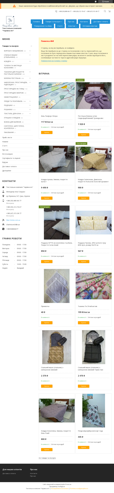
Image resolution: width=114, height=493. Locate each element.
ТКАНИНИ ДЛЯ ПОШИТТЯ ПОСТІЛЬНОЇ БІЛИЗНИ (14, 73)
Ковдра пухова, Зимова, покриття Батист (54, 180)
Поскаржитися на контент (59, 488)
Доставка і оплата (100, 21)
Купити (46, 132)
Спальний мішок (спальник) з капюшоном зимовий (52, 368)
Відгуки (5, 162)
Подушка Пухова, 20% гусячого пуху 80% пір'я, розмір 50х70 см (92, 244)
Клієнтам (71, 26)
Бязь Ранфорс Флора (49, 116)
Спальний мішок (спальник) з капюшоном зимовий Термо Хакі (90, 368)
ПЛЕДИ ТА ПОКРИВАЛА (13, 101)
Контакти (84, 21)
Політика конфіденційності (79, 488)
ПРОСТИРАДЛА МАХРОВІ (14, 93)
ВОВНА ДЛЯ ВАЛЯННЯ (12, 122)
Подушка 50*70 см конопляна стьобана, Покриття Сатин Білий (56, 244)
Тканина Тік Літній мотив (87, 306)
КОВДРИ (7, 61)
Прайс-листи (7, 137)
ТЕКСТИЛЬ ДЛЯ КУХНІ (12, 113)
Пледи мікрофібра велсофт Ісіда (90, 431)
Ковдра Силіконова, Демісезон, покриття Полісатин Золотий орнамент (93, 180)
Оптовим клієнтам (90, 26)
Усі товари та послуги (47, 458)
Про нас (71, 21)
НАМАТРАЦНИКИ (11, 97)
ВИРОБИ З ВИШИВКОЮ (13, 51)
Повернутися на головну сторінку (54, 61)
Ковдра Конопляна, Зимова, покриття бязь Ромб (56, 432)
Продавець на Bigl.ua (57, 486)
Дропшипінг (6, 171)
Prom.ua (68, 484)
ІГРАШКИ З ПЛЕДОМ (12, 118)
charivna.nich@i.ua (13, 224)
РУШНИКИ (8, 109)
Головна (36, 21)
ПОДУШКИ (8, 105)
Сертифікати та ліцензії (11, 158)
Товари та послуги (52, 21)
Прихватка (45, 306)
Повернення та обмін (43, 26)
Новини (5, 142)
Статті (59, 26)
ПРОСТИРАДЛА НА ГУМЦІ (14, 89)
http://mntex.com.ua (13, 220)
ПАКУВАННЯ (9, 132)
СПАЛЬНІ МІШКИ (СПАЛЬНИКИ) (10, 56)
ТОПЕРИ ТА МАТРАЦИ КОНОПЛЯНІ (13, 66)
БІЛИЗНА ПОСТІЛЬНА (12, 78)
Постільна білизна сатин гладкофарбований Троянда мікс (90, 117)
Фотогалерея (7, 154)
